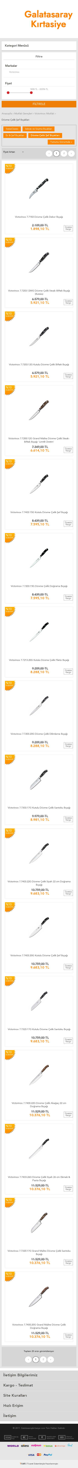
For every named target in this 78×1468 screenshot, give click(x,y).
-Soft (22, 1464)
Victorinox (12, 72)
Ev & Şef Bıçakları (15, 135)
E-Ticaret (29, 1464)
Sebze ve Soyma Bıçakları (38, 129)
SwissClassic (12, 129)
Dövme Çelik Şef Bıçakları (45, 135)
